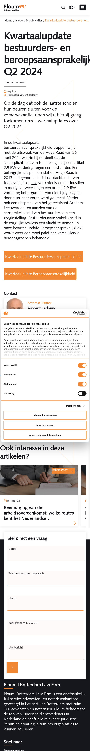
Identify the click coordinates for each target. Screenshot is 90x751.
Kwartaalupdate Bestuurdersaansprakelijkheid (43, 256)
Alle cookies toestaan (45, 415)
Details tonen (73, 405)
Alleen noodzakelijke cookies (45, 435)
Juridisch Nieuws (14, 82)
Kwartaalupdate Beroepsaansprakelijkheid (40, 274)
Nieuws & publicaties (28, 20)
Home (8, 20)
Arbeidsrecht (60, 470)
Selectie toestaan (45, 425)
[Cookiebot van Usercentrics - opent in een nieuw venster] (73, 313)
